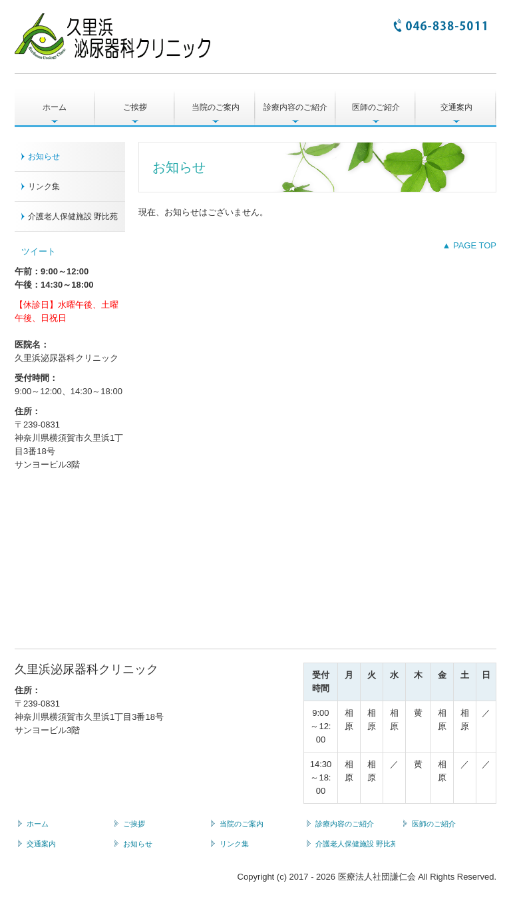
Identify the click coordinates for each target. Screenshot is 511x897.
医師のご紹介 (376, 107)
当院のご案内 (216, 107)
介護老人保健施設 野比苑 (73, 216)
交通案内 (456, 107)
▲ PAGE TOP (469, 245)
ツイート (38, 251)
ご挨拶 (135, 107)
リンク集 (44, 186)
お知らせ (44, 156)
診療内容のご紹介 (295, 107)
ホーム (55, 107)
